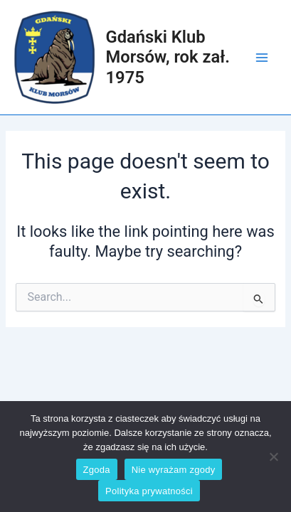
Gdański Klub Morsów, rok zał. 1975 (168, 57)
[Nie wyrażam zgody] (273, 456)
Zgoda (96, 469)
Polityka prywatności (149, 491)
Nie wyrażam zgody (174, 469)
